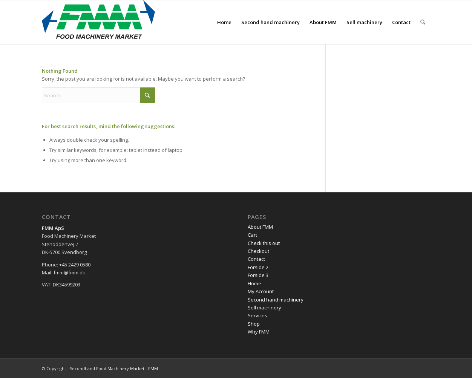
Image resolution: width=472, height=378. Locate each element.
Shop (254, 323)
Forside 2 (258, 267)
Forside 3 (258, 275)
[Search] (422, 22)
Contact (256, 259)
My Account (261, 291)
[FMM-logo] (98, 22)
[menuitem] (224, 22)
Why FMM (259, 331)
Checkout (258, 251)
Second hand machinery (275, 299)
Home (254, 283)
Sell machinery (264, 307)
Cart (252, 234)
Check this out (264, 243)
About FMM (260, 226)
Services (257, 315)
